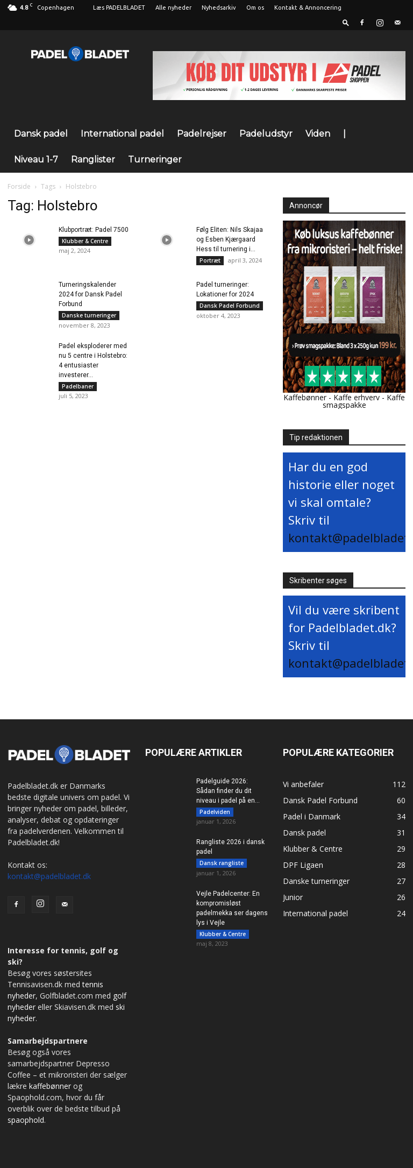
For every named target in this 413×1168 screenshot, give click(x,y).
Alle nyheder (173, 7)
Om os (255, 7)
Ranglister (93, 159)
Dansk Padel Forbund (230, 308)
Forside (19, 186)
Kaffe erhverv (356, 397)
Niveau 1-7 (36, 159)
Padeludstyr (266, 134)
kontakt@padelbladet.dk (49, 876)
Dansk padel (41, 134)
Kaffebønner (304, 397)
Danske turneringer (89, 317)
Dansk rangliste (222, 865)
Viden (317, 134)
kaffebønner (50, 1086)
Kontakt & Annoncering (307, 7)
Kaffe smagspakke (364, 401)
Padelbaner (78, 390)
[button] (346, 22)
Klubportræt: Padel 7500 (94, 229)
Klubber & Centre (85, 241)
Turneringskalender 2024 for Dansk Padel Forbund (90, 296)
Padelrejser (201, 134)
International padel (122, 134)
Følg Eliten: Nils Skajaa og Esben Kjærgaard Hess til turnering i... (229, 239)
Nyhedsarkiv (219, 7)
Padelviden (215, 812)
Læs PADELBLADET (119, 7)
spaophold (26, 1120)
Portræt (210, 260)
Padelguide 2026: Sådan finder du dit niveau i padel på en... (228, 790)
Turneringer (155, 159)
